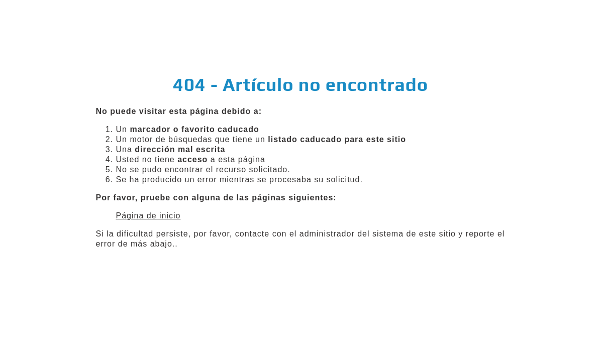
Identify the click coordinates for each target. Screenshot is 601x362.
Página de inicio (148, 215)
